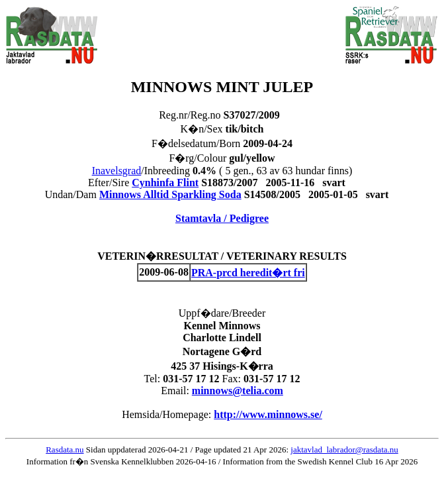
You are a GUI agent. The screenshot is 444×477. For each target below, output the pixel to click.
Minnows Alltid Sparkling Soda (170, 194)
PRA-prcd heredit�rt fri (248, 272)
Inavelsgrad (117, 170)
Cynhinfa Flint (165, 182)
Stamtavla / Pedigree (222, 218)
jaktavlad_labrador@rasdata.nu (344, 449)
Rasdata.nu (64, 449)
